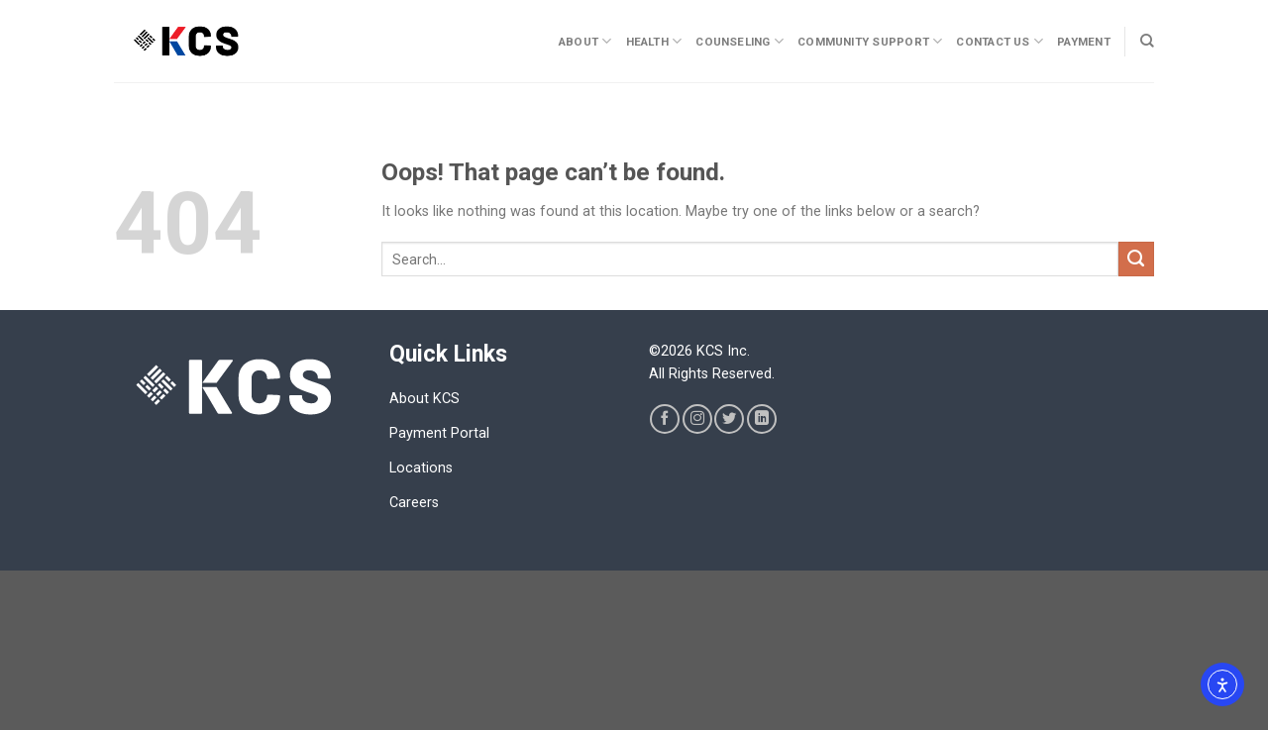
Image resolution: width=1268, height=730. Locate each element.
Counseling (739, 41)
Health (654, 41)
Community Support (869, 41)
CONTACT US (999, 41)
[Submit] (1136, 259)
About (585, 41)
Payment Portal (439, 433)
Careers (414, 502)
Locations (421, 468)
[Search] (1147, 41)
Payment (1083, 42)
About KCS (424, 398)
